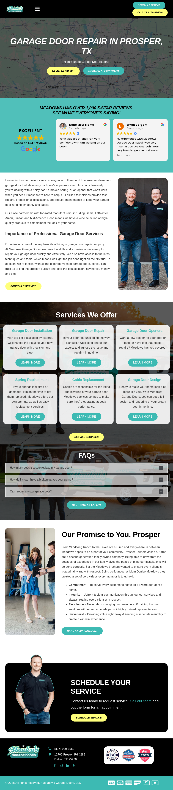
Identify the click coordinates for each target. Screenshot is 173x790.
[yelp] (74, 765)
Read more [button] (123, 155)
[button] (86, 468)
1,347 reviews (37, 143)
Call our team (141, 701)
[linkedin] (67, 765)
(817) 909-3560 (64, 748)
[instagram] (61, 765)
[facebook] (54, 765)
